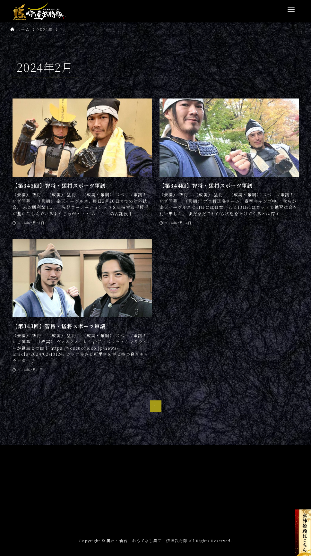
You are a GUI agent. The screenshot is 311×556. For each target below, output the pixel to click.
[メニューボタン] (291, 9)
